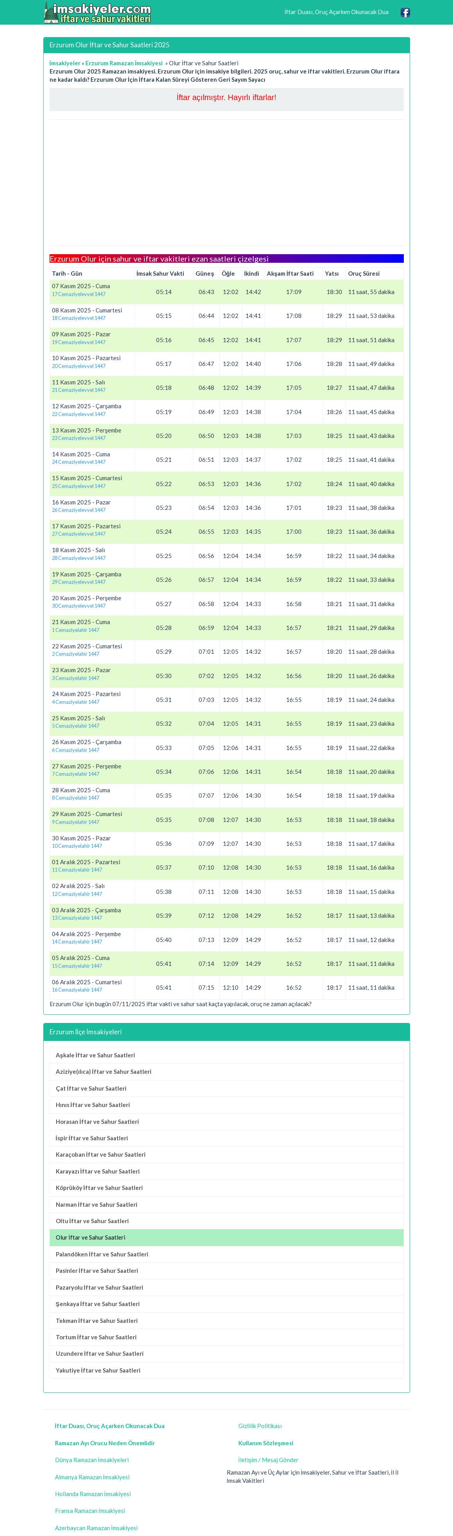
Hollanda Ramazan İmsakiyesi (93, 1493)
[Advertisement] (227, 182)
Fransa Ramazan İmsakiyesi (90, 1510)
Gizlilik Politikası (260, 1425)
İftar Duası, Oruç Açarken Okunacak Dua (336, 11)
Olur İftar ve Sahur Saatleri (90, 1237)
